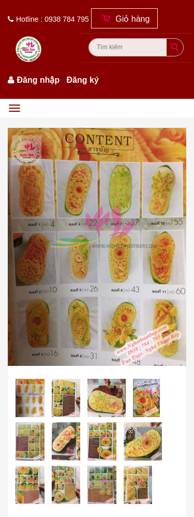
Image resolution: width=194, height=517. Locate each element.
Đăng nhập (38, 80)
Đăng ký (83, 80)
